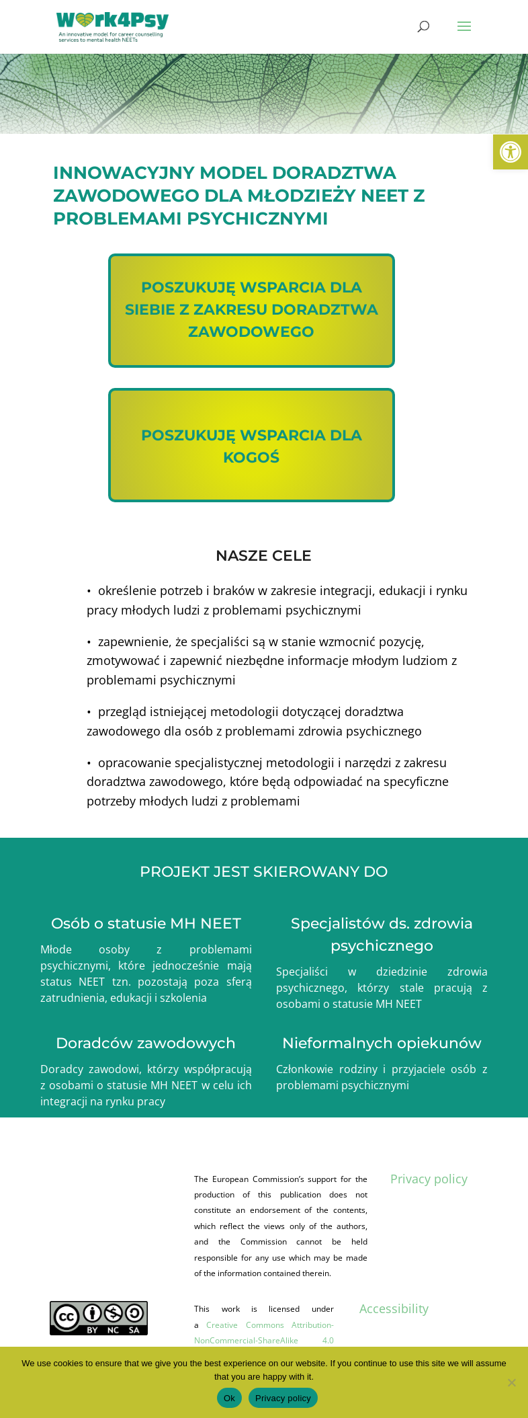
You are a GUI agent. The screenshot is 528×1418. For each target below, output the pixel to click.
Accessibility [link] (394, 1308)
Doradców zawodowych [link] (146, 1043)
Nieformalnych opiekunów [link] (382, 1043)
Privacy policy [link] (429, 1179)
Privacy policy (283, 1398)
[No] (511, 1382)
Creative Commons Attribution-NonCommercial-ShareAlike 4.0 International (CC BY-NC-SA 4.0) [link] (264, 1340)
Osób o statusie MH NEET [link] (146, 923)
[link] (510, 151)
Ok (229, 1398)
